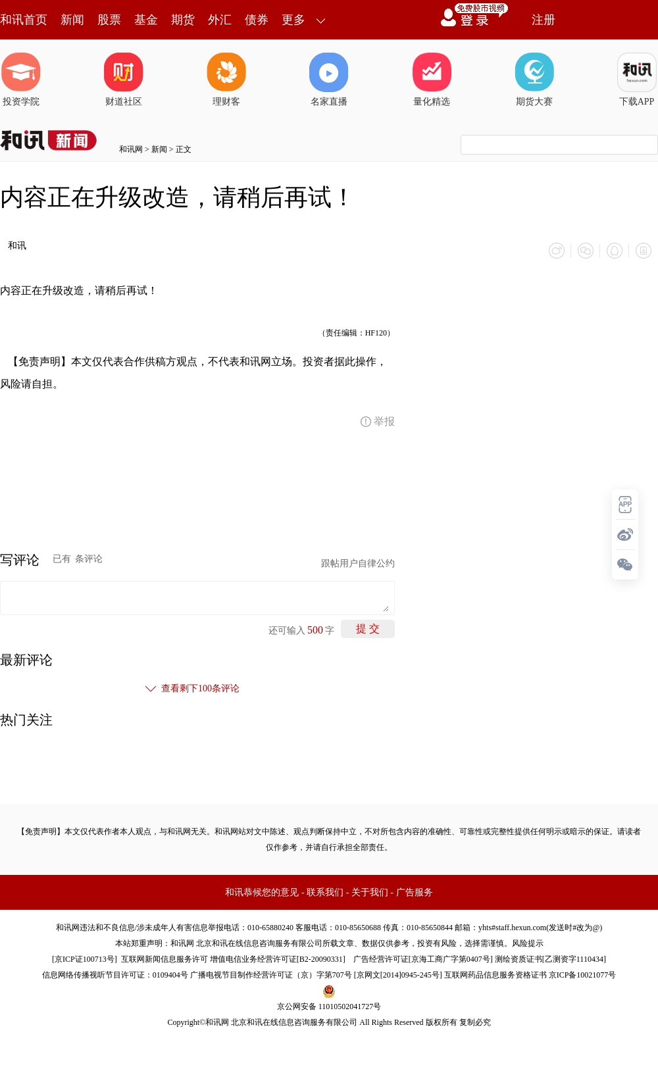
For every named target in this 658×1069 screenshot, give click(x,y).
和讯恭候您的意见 (262, 892)
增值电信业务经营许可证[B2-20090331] (277, 959)
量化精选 (431, 80)
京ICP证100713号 (84, 959)
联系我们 (325, 892)
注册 (543, 19)
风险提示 (528, 943)
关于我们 (369, 892)
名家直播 (329, 80)
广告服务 (414, 892)
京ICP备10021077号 (583, 975)
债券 (256, 19)
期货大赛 (534, 80)
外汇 (220, 19)
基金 (146, 19)
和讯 (17, 246)
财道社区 (123, 80)
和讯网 (131, 149)
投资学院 (21, 80)
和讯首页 (23, 19)
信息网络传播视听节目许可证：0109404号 (115, 975)
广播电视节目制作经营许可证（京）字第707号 (271, 975)
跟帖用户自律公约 (358, 563)
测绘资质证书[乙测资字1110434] (550, 959)
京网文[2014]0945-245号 (398, 975)
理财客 (226, 80)
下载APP (637, 80)
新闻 (72, 19)
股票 (109, 19)
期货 (183, 19)
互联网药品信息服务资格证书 (495, 975)
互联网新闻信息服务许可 (164, 959)
